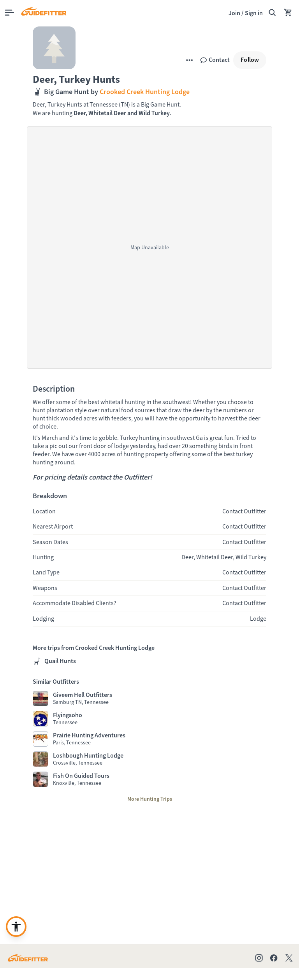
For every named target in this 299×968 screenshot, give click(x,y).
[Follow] (249, 59)
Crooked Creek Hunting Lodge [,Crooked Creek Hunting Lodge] (144, 91)
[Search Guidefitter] (272, 12)
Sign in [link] (254, 13)
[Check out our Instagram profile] (259, 958)
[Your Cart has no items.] (288, 12)
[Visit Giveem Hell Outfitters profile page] (149, 698)
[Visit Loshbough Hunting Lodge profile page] (149, 759)
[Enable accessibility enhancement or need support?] (16, 926)
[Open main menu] (9, 12)
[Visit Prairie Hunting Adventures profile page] (149, 739)
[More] (189, 60)
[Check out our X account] (290, 958)
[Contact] (214, 60)
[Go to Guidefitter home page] (27, 958)
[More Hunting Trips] (149, 799)
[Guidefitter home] (43, 12)
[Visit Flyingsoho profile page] (149, 718)
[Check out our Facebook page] (273, 958)
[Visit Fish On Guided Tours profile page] (149, 779)
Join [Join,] (234, 13)
